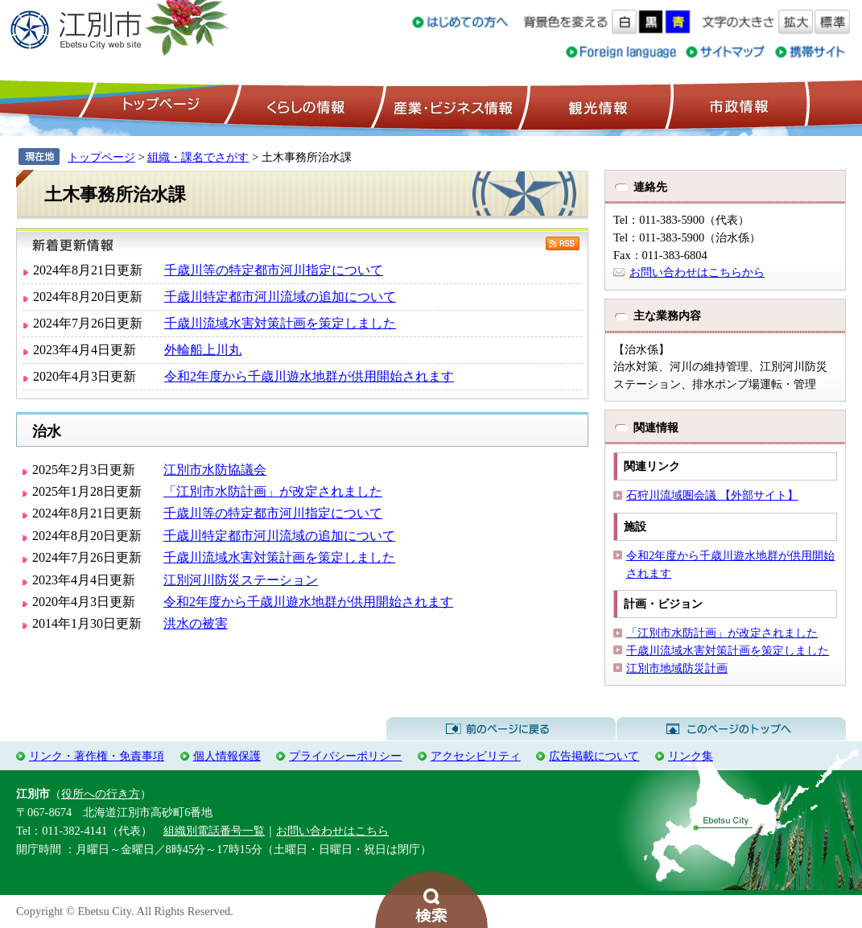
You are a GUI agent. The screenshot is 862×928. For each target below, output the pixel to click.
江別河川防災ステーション (240, 580)
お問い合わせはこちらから (697, 272)
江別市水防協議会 (214, 469)
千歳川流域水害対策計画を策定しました (280, 323)
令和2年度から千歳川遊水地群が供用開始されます (309, 376)
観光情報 (596, 105)
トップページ (158, 105)
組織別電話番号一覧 (214, 830)
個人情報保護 (227, 755)
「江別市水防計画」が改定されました (272, 491)
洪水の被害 (195, 623)
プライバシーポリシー (345, 755)
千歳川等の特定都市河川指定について (273, 270)
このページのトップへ (731, 729)
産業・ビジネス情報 (449, 105)
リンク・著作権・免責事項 (96, 755)
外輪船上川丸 (202, 350)
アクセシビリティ (476, 755)
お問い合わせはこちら (332, 830)
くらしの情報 (304, 105)
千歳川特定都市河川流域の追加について (280, 296)
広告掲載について (594, 755)
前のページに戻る (501, 729)
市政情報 (737, 105)
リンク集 (690, 755)
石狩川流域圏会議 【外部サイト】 (712, 495)
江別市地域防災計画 (677, 668)
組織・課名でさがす (198, 157)
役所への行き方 (100, 793)
